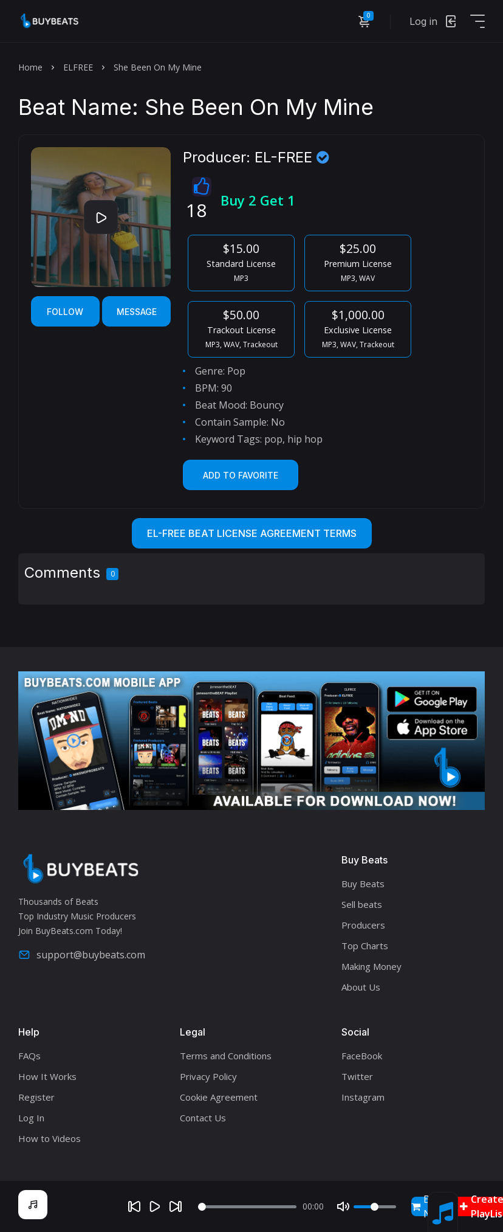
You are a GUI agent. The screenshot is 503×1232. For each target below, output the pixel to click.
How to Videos (49, 1138)
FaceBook (361, 1056)
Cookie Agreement (219, 1097)
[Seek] (247, 1207)
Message (137, 311)
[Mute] (343, 1206)
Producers (363, 925)
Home (30, 67)
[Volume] (375, 1207)
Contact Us (203, 1118)
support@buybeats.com (81, 954)
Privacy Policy (208, 1076)
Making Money (371, 966)
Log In (31, 1118)
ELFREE (78, 67)
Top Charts (364, 946)
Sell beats (361, 904)
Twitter (357, 1076)
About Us (360, 987)
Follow (65, 311)
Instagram (363, 1097)
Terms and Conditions (226, 1056)
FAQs (29, 1056)
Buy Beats (363, 883)
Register (36, 1097)
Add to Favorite (240, 475)
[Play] (155, 1206)
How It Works (47, 1076)
